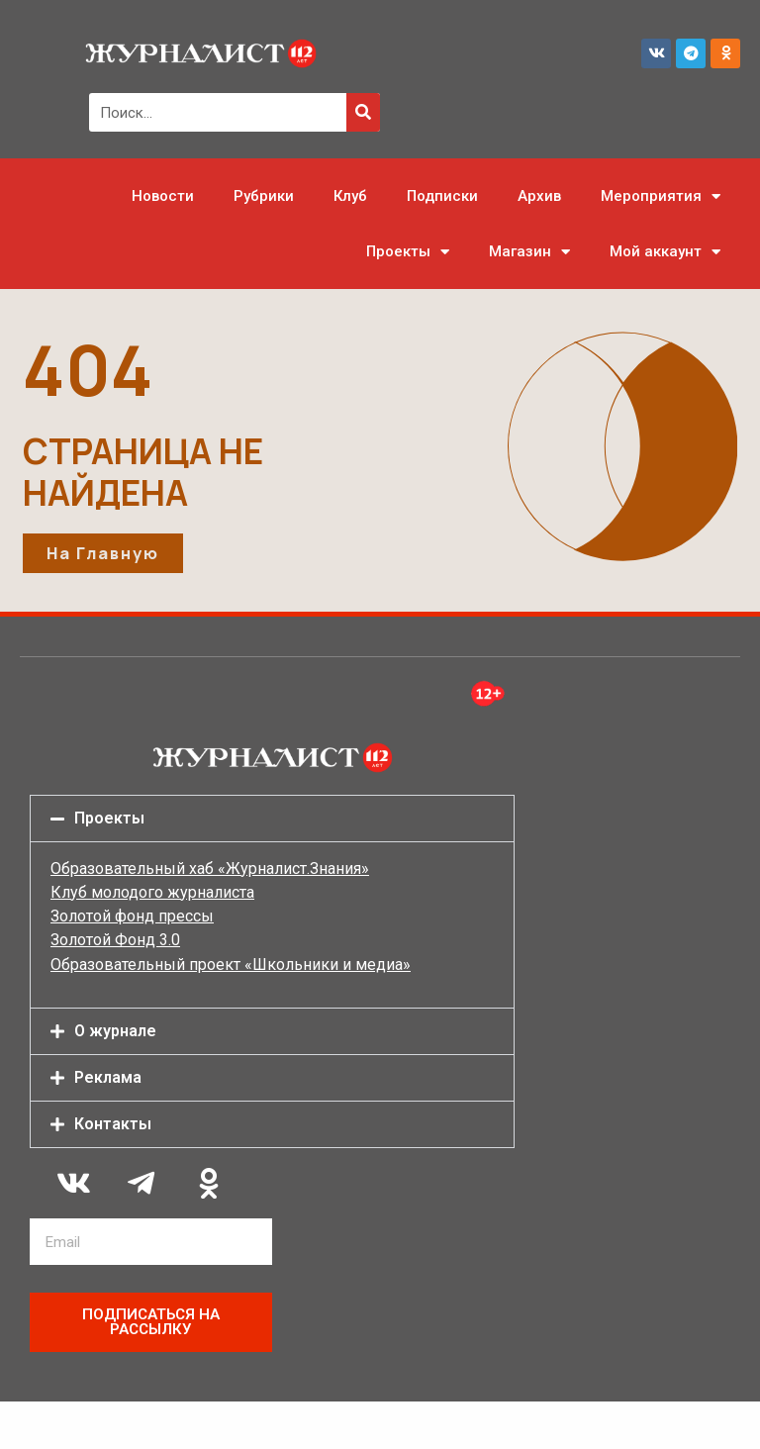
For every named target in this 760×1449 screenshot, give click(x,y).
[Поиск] (363, 112)
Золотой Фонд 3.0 (115, 939)
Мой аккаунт (665, 252)
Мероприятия (660, 196)
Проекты (407, 252)
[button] (272, 818)
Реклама (108, 1077)
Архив (539, 196)
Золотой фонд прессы (132, 916)
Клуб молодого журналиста (152, 892)
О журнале (115, 1030)
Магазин (529, 252)
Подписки (442, 196)
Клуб (350, 196)
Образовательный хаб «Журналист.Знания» (209, 868)
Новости (163, 196)
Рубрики (264, 196)
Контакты (112, 1123)
